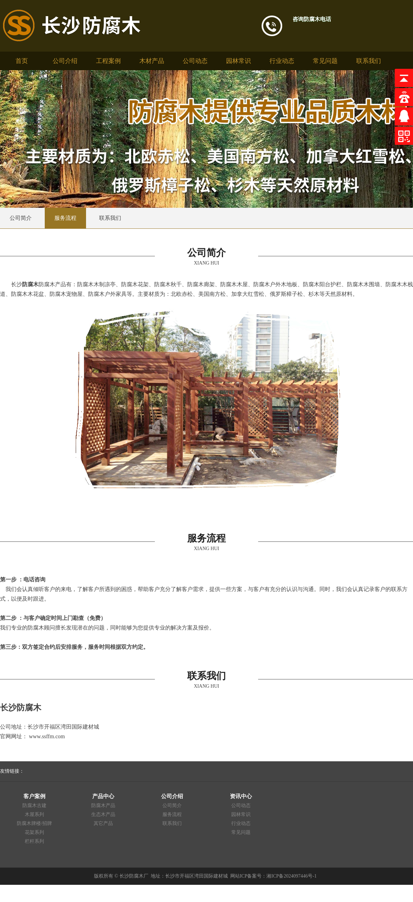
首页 (21, 60)
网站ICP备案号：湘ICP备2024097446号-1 (273, 876)
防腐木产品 (103, 805)
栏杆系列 (34, 841)
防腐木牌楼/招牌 (34, 823)
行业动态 (281, 60)
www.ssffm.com (47, 736)
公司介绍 (65, 60)
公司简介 (172, 805)
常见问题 (325, 60)
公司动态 (195, 60)
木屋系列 (34, 814)
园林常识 (238, 60)
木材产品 (151, 60)
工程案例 (108, 60)
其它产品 (103, 823)
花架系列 (34, 832)
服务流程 (172, 814)
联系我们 (368, 60)
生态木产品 (103, 814)
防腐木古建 (34, 805)
